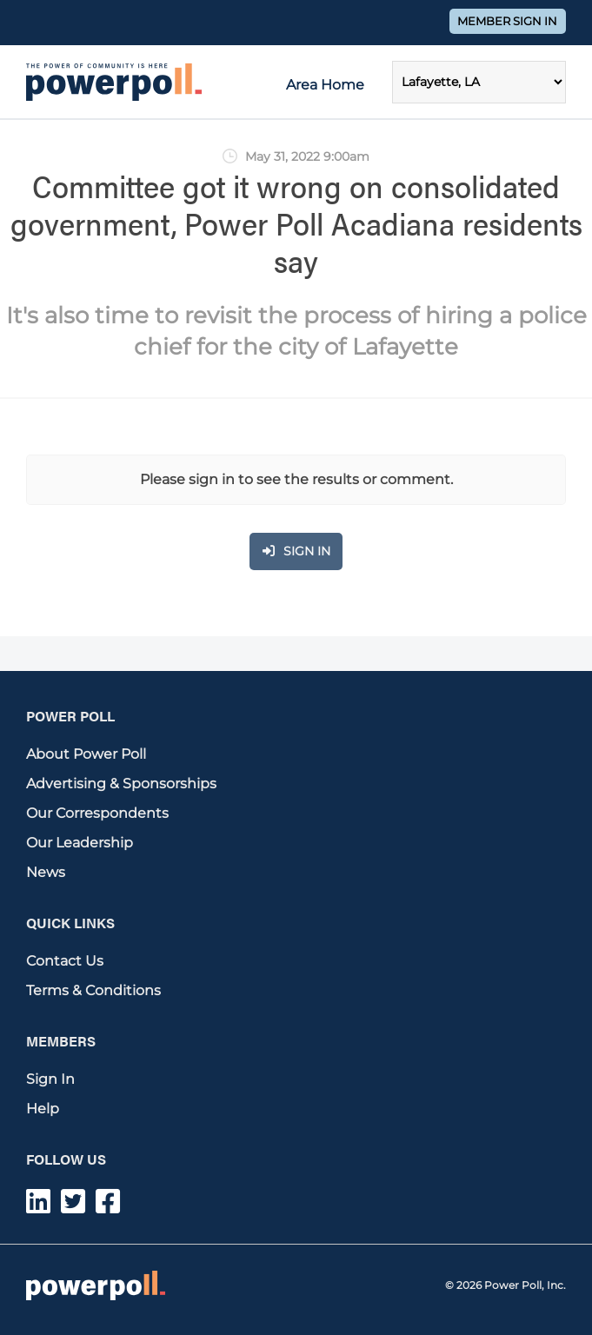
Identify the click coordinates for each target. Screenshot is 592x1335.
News (45, 872)
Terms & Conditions (93, 990)
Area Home (325, 84)
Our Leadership (79, 842)
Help (42, 1108)
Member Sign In (507, 21)
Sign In (50, 1079)
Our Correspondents (97, 813)
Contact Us (64, 961)
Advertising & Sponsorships (121, 783)
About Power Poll (86, 754)
